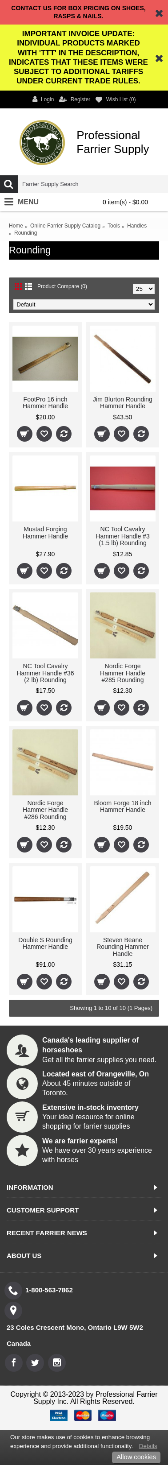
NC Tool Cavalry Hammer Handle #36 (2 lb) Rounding (45, 672)
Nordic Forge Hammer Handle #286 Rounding (45, 809)
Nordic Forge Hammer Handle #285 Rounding (122, 672)
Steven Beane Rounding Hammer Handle (122, 946)
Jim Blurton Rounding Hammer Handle (122, 403)
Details (148, 1446)
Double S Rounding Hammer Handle (45, 943)
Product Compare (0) (62, 286)
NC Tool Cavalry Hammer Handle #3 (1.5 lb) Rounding (122, 536)
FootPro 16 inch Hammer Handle (45, 403)
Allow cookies (136, 1457)
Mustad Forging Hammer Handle (45, 532)
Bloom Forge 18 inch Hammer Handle (122, 806)
